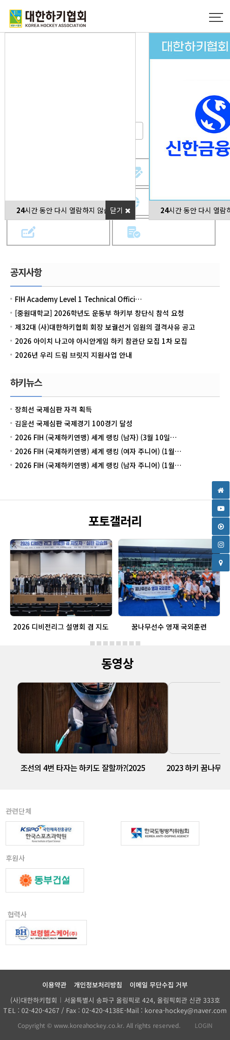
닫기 (120, 210)
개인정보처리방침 (98, 984)
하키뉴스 (26, 382)
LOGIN (199, 1025)
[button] (92, 643)
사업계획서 (176, 232)
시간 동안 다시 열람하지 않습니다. (70, 210)
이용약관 (54, 984)
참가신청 (71, 232)
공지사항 (26, 272)
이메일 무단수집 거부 (159, 984)
